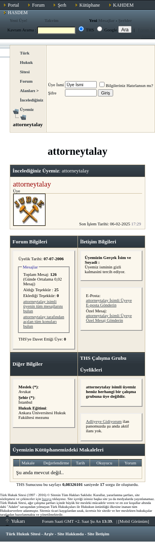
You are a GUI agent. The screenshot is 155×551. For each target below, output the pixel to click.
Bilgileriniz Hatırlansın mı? (126, 85)
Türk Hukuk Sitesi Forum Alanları (27, 72)
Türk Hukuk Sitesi (23, 533)
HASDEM (18, 12)
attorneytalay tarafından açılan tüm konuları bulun (43, 321)
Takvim (52, 20)
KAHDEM (123, 5)
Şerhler (125, 20)
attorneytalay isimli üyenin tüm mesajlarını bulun (43, 306)
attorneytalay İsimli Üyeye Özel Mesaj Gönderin (109, 318)
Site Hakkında (70, 533)
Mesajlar (106, 20)
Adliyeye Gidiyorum (104, 421)
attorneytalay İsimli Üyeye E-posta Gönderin (109, 302)
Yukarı (15, 521)
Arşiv (49, 533)
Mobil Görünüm (134, 521)
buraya (47, 499)
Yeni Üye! (19, 20)
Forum (38, 5)
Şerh (62, 5)
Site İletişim (98, 533)
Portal (13, 5)
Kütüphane (89, 5)
